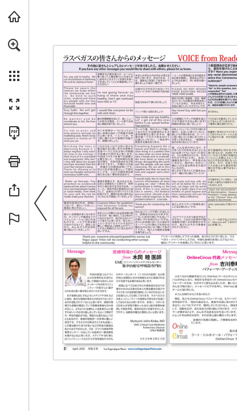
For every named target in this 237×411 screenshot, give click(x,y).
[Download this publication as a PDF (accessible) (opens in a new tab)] (14, 133)
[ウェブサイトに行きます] (145, 349)
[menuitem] (14, 60)
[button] (14, 45)
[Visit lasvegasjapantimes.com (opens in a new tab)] (14, 16)
